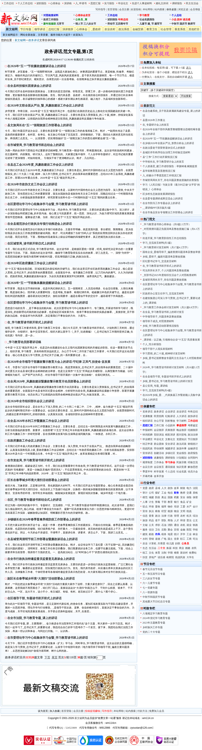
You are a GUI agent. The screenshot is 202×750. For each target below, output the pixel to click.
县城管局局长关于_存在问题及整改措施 (165, 279)
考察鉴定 (193, 425)
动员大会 (193, 471)
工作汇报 (159, 425)
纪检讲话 (170, 416)
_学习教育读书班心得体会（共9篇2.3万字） (167, 224)
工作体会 (159, 462)
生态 (145, 548)
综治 (195, 515)
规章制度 (148, 462)
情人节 (79, 23)
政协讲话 (193, 416)
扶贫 (145, 557)
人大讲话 (181, 416)
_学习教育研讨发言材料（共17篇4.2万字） (166, 247)
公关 (151, 525)
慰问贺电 (181, 434)
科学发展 (159, 471)
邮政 (151, 534)
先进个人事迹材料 (142, 3)
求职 (157, 525)
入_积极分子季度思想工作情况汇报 (162, 175)
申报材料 (148, 430)
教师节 (191, 23)
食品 (182, 501)
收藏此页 (79, 59)
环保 (151, 506)
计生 (151, 501)
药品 (151, 520)
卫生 (157, 529)
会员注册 (124, 9)
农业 (145, 543)
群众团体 (159, 443)
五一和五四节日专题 (154, 573)
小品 (173, 19)
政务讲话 (33, 40)
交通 (189, 492)
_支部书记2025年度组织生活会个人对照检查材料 (170, 275)
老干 (157, 520)
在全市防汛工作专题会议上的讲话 (161, 203)
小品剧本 (170, 425)
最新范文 (149, 105)
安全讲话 (170, 443)
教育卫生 (152, 29)
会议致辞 (159, 430)
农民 (194, 548)
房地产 (152, 557)
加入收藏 (55, 711)
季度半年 (148, 471)
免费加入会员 (156, 711)
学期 (170, 552)
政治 (157, 515)
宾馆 (176, 529)
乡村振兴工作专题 (153, 627)
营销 (151, 538)
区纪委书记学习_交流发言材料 (159, 261)
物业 (176, 511)
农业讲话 (181, 411)
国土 (170, 538)
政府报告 (193, 453)
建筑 (145, 534)
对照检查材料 (50, 15)
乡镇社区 (170, 453)
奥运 (163, 497)
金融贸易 (138, 29)
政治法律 (193, 434)
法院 (195, 488)
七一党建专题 (150, 587)
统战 (189, 511)
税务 (163, 534)
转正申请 (148, 443)
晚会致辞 (181, 430)
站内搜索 (159, 9)
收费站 (193, 552)
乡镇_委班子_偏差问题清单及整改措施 (164, 256)
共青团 (161, 543)
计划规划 (181, 457)
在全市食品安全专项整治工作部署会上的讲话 (168, 212)
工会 (163, 492)
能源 (170, 511)
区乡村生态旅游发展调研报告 (159, 193)
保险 (189, 497)
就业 (189, 525)
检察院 (170, 557)
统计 (176, 534)
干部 (163, 501)
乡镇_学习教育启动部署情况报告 (161, 325)
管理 (176, 515)
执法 (151, 511)
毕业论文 (123, 3)
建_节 (151, 23)
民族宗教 (181, 462)
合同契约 (193, 457)
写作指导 (100, 9)
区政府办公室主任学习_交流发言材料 (163, 293)
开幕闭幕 (148, 476)
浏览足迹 (183, 9)
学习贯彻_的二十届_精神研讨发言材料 (164, 353)
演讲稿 (68, 3)
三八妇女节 (90, 23)
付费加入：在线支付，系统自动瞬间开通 (167, 76)
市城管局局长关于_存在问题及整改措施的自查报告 (171, 180)
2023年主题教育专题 (154, 622)
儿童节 (143, 23)
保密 (195, 497)
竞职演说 (159, 434)
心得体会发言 (82, 15)
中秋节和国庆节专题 (154, 596)
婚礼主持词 (162, 3)
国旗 (170, 497)
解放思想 (193, 466)
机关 (189, 515)
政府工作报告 (50, 19)
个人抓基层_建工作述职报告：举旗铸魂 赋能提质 (170, 166)
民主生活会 (192, 3)
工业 (189, 534)
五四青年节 (122, 23)
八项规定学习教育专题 (155, 613)
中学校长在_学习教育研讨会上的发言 (163, 161)
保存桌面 (171, 9)
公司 (151, 492)
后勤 (163, 529)
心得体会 (55, 3)
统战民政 (148, 448)
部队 (163, 520)
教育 (170, 501)
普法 (189, 520)
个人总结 (176, 15)
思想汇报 (95, 3)
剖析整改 (170, 420)
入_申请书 (81, 3)
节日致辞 (193, 439)
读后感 (186, 19)
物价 (170, 506)
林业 (195, 534)
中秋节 (175, 23)
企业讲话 (170, 411)
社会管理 (166, 29)
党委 (145, 488)
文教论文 (170, 439)
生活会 (152, 548)
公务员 (79, 19)
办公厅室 (159, 420)
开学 (182, 534)
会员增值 (195, 9)
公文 (195, 520)
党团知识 (181, 439)
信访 (151, 529)
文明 (182, 511)
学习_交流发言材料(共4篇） (158, 390)
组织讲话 (148, 420)
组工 (145, 552)
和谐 (182, 520)
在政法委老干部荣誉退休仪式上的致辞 (164, 147)
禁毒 (157, 501)
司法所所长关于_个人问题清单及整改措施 (166, 270)
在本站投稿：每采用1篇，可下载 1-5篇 (166, 67)
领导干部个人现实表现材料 (158, 348)
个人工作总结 (25, 3)
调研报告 (177, 3)
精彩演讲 (170, 434)
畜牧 (157, 506)
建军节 (158, 23)
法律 (163, 515)
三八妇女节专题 (151, 578)
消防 (170, 525)
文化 (151, 552)
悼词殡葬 (148, 434)
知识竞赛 (181, 466)
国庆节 (183, 23)
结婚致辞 (193, 430)
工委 (182, 506)
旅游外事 (181, 448)
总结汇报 (53, 29)
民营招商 (159, 416)
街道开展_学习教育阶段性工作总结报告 (165, 238)
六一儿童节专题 (151, 583)
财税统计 (193, 443)
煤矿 (157, 492)
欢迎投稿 (136, 9)
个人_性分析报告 (152, 344)
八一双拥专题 (150, 592)
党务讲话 (148, 411)
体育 (157, 552)
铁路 (195, 525)
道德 (157, 538)
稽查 (176, 552)
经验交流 (193, 462)
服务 (145, 529)
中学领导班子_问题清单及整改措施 (162, 316)
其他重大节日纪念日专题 (156, 601)
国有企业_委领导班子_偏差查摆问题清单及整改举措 (171, 252)
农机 (182, 525)
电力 (189, 488)
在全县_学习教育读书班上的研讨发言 (163, 312)
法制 (163, 552)
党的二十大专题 (151, 631)
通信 (176, 525)
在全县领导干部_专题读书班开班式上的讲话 (167, 376)
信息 (145, 515)
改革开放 (159, 476)
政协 (170, 488)
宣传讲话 (148, 453)
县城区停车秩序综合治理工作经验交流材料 (166, 152)
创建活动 (159, 453)
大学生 (190, 557)
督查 (151, 515)
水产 (189, 506)
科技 (175, 548)
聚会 (170, 529)
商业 (181, 548)
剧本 (179, 19)
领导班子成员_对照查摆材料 (158, 321)
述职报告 (41, 3)
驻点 (145, 506)
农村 (182, 515)
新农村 (184, 552)
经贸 (163, 511)
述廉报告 (159, 457)
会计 (195, 506)
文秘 (145, 525)
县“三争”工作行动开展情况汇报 (160, 157)
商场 (170, 520)
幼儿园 (170, 543)
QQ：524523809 (68, 727)
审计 (145, 492)
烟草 (163, 506)
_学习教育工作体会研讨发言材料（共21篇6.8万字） (171, 307)
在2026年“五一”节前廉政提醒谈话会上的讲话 (168, 138)
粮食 (157, 511)
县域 (157, 488)
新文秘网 (12, 29)
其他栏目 (194, 29)
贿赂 (187, 548)
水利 (145, 538)
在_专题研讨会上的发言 (156, 124)
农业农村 (109, 29)
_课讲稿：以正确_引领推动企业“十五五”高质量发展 (171, 339)
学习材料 (181, 420)
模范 (145, 497)
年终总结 (123, 19)
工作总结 (9, 3)
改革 (176, 488)
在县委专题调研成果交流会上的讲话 (163, 198)
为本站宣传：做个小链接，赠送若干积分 (167, 72)
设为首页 (43, 711)
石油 (163, 525)
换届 (168, 548)
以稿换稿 (89, 59)
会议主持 (148, 466)
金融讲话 (193, 448)
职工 (182, 538)
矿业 (189, 501)
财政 (182, 488)
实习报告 (109, 3)
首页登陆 (112, 9)
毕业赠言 (148, 439)
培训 (176, 506)
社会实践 (181, 471)
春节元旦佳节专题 (153, 569)
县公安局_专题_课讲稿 (155, 385)
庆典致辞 (170, 430)
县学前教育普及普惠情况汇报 (159, 170)
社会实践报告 (146, 19)
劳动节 (111, 23)
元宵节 (60, 23)
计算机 (152, 543)
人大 (163, 488)
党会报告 (181, 453)
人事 (145, 501)
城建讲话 (170, 448)
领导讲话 (39, 29)
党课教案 (148, 416)
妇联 (177, 543)
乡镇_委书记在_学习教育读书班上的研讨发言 (168, 381)
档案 (176, 497)
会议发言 (159, 466)
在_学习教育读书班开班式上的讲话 (162, 265)
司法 (195, 538)
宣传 (145, 511)
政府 (151, 488)
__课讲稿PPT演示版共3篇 (157, 207)
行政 (170, 515)
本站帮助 (148, 9)
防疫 (157, 497)
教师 (182, 492)
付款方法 (142, 711)
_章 (85, 19)
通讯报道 (170, 466)
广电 (163, 538)
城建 (151, 497)
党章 (176, 538)
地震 (170, 534)
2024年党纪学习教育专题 (156, 618)
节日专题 (25, 29)
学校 (195, 529)
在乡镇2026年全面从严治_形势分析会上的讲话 (168, 143)
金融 (182, 529)
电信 (170, 492)
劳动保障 (159, 448)
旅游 (145, 520)
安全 (182, 497)
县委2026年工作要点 (154, 120)
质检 (195, 492)
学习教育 (144, 15)
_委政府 (96, 29)
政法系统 (123, 29)
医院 (189, 529)
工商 (189, 538)
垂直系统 (180, 29)
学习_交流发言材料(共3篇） (158, 242)
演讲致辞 (67, 29)
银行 (176, 501)
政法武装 (181, 443)
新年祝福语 (49, 23)
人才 (176, 520)
